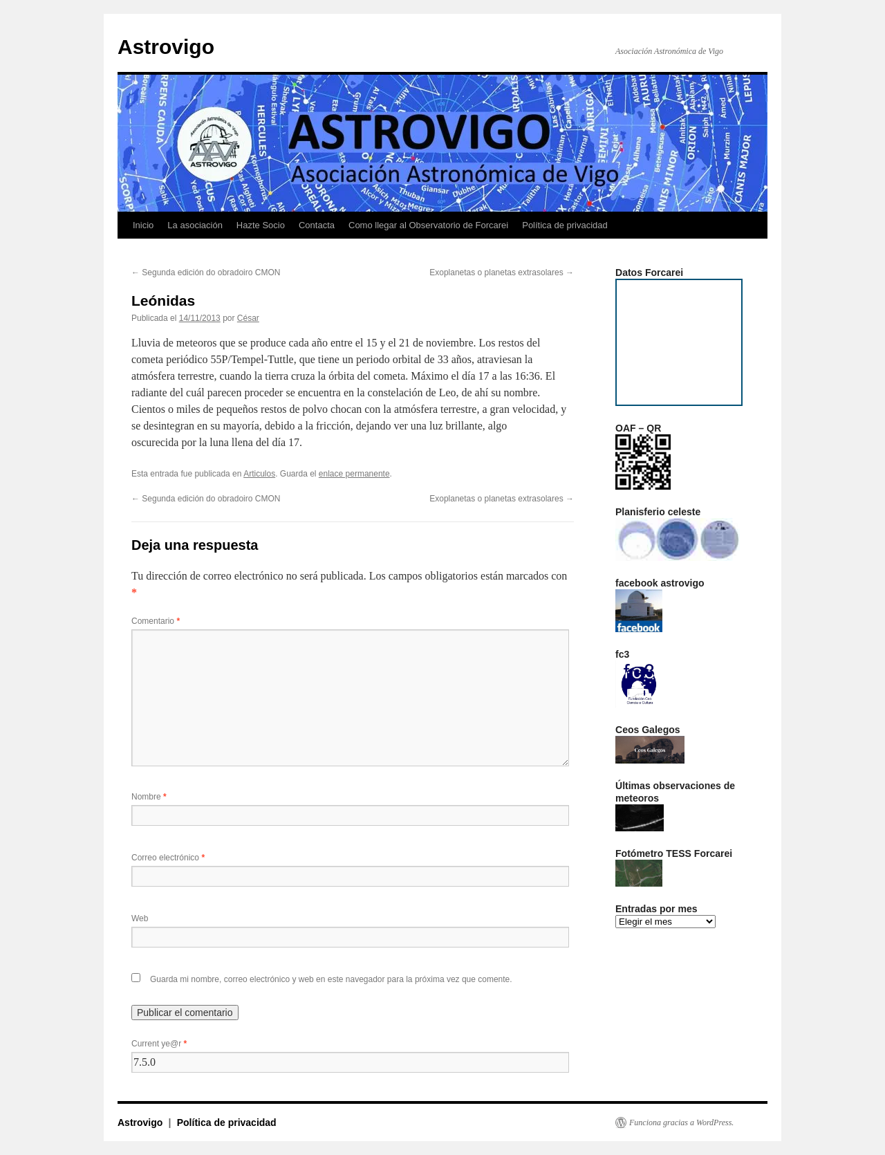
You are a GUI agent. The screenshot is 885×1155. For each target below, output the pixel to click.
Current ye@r (159, 1043)
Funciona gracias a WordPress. (681, 1122)
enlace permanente (354, 474)
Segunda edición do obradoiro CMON (205, 272)
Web (139, 918)
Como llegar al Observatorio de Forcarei (428, 225)
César (248, 318)
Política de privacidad (565, 225)
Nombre (149, 797)
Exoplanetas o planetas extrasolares (501, 272)
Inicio (143, 225)
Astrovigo (166, 46)
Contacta (317, 225)
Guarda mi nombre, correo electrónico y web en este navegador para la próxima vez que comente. (331, 979)
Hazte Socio (260, 225)
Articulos (259, 474)
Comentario (155, 621)
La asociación (195, 225)
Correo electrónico (168, 857)
